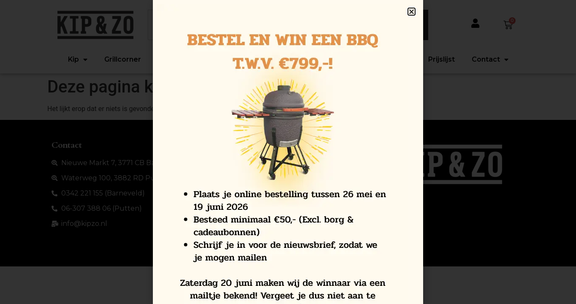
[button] (411, 11)
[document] (288, 152)
